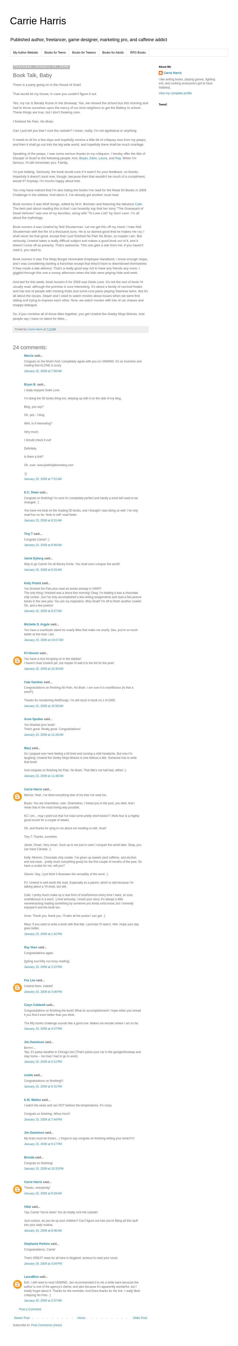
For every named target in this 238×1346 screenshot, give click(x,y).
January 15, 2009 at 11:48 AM (43, 776)
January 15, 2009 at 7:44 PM (43, 1119)
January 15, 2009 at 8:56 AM (43, 545)
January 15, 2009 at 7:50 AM (43, 371)
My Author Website (25, 52)
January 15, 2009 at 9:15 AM (43, 570)
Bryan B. (30, 384)
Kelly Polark (32, 583)
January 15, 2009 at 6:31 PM (43, 1086)
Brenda (29, 1157)
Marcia (28, 355)
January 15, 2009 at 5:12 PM (43, 1061)
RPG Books (138, 52)
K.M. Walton (32, 1100)
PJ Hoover (31, 653)
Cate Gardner (33, 682)
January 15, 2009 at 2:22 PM (43, 967)
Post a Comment (30, 1309)
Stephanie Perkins (37, 1244)
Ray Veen (30, 947)
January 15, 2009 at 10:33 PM (43, 1168)
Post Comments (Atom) (46, 1325)
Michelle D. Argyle (37, 624)
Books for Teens (55, 52)
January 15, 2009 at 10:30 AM (43, 669)
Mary (27, 748)
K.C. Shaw (31, 492)
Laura (103, 158)
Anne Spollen (33, 719)
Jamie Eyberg (33, 558)
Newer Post (22, 1318)
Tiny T (28, 534)
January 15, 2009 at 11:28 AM (43, 735)
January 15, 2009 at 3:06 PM (43, 991)
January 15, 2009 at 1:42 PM (43, 934)
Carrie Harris (38, 20)
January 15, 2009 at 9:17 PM (43, 1144)
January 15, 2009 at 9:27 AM (43, 611)
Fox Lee (29, 980)
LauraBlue (31, 1277)
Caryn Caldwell (34, 1005)
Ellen (93, 158)
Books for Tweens (84, 52)
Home (81, 1318)
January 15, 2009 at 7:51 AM (43, 479)
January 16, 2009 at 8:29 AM (43, 1193)
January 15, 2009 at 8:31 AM (43, 520)
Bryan (83, 158)
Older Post (140, 1318)
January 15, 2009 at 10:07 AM (43, 640)
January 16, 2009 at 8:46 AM (43, 1230)
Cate (138, 204)
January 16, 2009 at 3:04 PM (43, 1263)
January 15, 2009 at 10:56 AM (43, 706)
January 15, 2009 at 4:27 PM (43, 1028)
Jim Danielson (34, 1042)
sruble (28, 1075)
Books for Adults (113, 52)
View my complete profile (175, 93)
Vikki (28, 1207)
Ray (118, 158)
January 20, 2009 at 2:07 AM (43, 1300)
